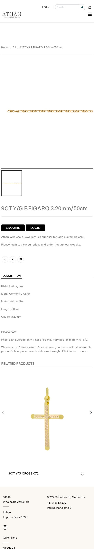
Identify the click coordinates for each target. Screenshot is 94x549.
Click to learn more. (74, 351)
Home (5, 47)
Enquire (13, 228)
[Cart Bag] (89, 7)
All (14, 47)
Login (35, 228)
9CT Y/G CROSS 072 (24, 473)
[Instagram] (5, 527)
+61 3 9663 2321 (57, 502)
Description (12, 275)
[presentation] (3, 413)
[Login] (82, 474)
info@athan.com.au (59, 507)
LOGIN (45, 7)
